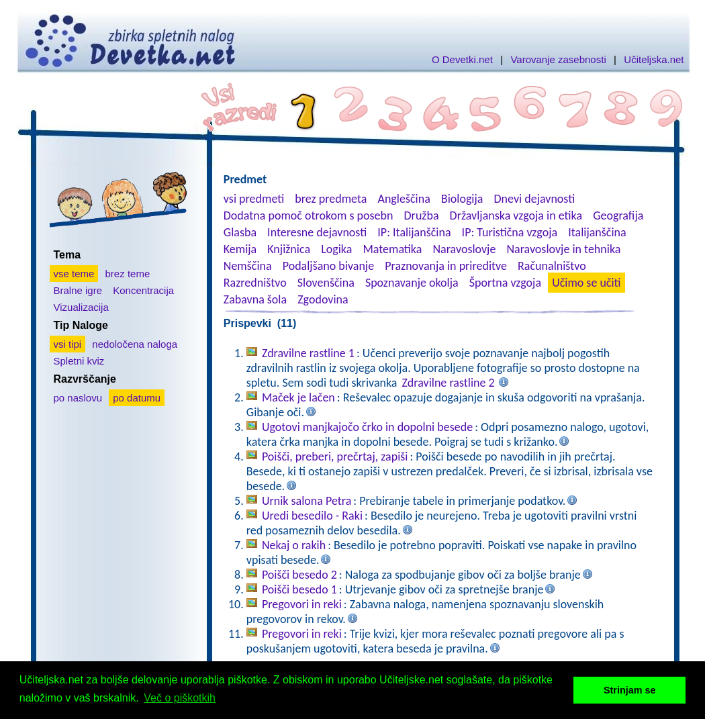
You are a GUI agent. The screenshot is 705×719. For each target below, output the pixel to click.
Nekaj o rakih (294, 545)
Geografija (618, 215)
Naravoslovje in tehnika (563, 249)
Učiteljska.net (654, 59)
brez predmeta (331, 198)
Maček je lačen (298, 397)
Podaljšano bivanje (328, 265)
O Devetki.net (462, 59)
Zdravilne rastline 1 (308, 353)
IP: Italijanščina (414, 232)
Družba (421, 215)
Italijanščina (597, 232)
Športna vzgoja (505, 282)
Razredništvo (255, 282)
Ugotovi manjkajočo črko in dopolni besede (367, 427)
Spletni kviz (79, 361)
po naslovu (78, 397)
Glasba (240, 232)
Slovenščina (326, 282)
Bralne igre (78, 290)
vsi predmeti (254, 198)
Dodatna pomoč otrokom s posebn (308, 215)
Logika (336, 249)
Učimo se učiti (586, 282)
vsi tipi (68, 344)
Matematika (392, 249)
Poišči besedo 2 (299, 574)
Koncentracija (143, 290)
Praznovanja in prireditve (446, 265)
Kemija (240, 249)
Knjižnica (288, 249)
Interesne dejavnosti (317, 232)
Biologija (462, 198)
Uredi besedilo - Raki (312, 515)
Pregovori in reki (302, 604)
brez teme (127, 273)
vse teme (74, 273)
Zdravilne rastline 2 (448, 382)
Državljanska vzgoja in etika (516, 215)
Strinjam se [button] (630, 690)
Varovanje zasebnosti (558, 59)
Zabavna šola (255, 299)
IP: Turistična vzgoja (510, 232)
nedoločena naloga (134, 344)
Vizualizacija (81, 307)
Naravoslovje (464, 249)
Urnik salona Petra (306, 500)
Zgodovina (322, 299)
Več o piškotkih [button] (180, 698)
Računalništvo (552, 265)
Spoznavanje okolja (412, 282)
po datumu (136, 397)
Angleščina (403, 198)
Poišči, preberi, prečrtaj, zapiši (335, 456)
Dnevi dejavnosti (534, 198)
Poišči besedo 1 (299, 589)
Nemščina (248, 265)
